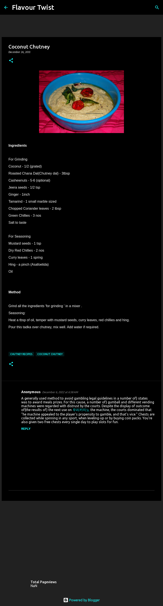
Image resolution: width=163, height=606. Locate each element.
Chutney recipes (21, 354)
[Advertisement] (81, 537)
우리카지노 (81, 410)
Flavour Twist (33, 7)
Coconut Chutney (50, 354)
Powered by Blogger (81, 600)
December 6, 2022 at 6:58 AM (60, 392)
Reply (26, 428)
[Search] (60, 7)
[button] (11, 61)
